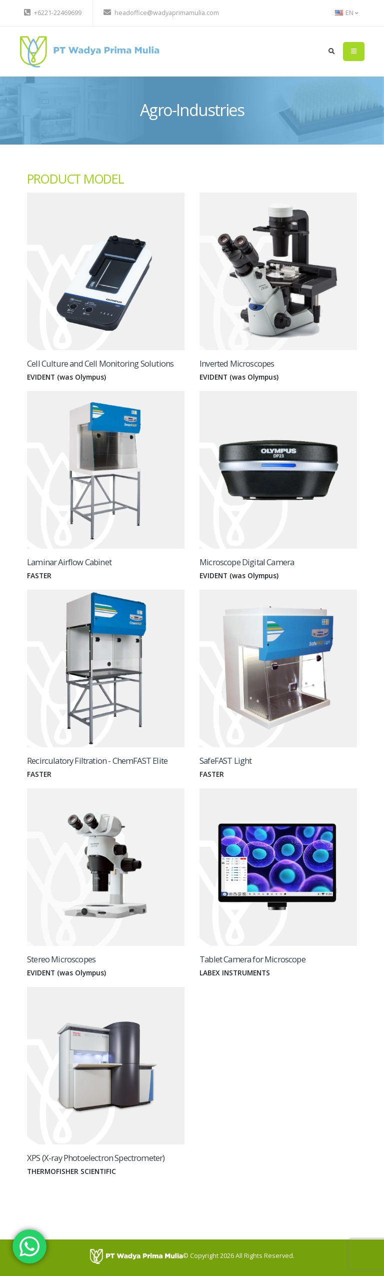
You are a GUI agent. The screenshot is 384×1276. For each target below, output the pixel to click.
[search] (331, 51)
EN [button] (346, 13)
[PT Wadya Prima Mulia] (136, 1255)
